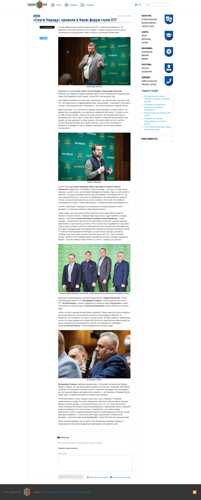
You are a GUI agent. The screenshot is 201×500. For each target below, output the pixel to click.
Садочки (145, 42)
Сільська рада (147, 71)
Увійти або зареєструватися (98, 477)
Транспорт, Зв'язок (149, 84)
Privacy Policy (71, 492)
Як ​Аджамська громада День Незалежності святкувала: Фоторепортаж (154, 107)
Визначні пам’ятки (149, 23)
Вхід (139, 4)
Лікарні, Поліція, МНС (149, 81)
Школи (144, 35)
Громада (90, 5)
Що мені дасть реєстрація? (121, 477)
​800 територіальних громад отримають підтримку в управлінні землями (156, 98)
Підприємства (147, 52)
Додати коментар (71, 477)
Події (58, 5)
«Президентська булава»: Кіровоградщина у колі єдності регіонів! (155, 121)
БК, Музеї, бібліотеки (149, 19)
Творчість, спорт (148, 26)
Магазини (145, 55)
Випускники (146, 39)
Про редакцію (84, 492)
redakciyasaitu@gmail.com (53, 492)
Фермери (145, 59)
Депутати (145, 68)
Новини (73, 5)
